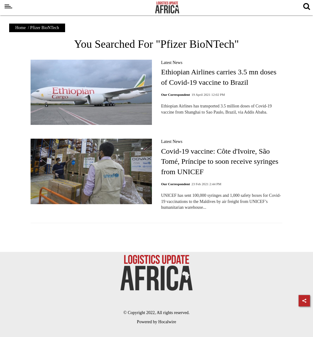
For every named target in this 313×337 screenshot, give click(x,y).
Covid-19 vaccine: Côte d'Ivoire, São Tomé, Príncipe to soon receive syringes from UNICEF (219, 161)
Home (20, 27)
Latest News (171, 62)
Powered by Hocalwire (156, 322)
